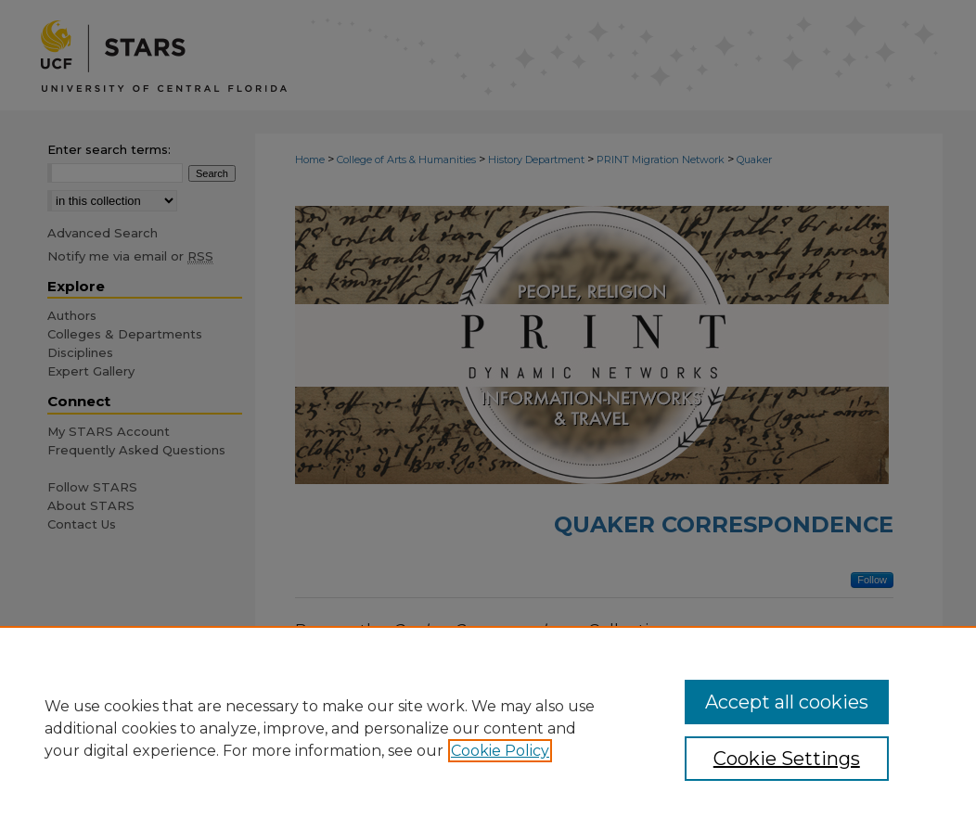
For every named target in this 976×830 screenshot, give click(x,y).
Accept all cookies (786, 702)
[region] (488, 728)
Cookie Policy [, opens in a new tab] (500, 751)
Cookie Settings (786, 758)
